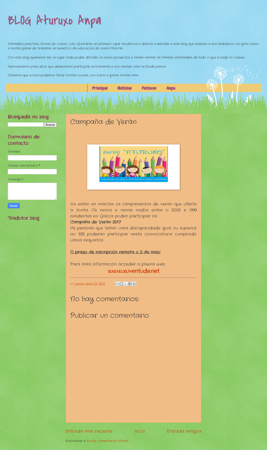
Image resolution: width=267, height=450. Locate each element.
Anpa (170, 88)
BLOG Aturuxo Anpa (54, 21)
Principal (99, 88)
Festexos (149, 88)
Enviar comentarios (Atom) (107, 441)
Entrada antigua (184, 431)
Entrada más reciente (89, 431)
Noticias (124, 88)
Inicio (139, 431)
